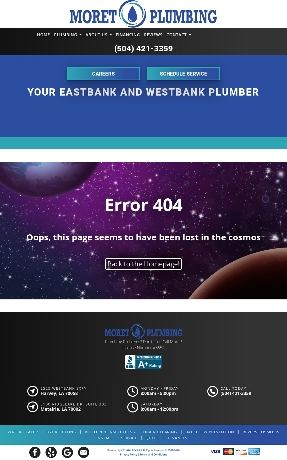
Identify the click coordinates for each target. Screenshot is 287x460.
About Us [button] (97, 35)
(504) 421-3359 (143, 48)
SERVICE (129, 437)
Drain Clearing (160, 431)
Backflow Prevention (210, 431)
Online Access (131, 450)
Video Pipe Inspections (110, 431)
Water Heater (23, 431)
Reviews (153, 35)
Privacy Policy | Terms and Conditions (143, 454)
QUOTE (153, 437)
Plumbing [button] (66, 35)
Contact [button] (177, 35)
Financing (128, 35)
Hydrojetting (61, 431)
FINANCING (179, 437)
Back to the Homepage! (144, 263)
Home (43, 35)
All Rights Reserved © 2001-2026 (161, 450)
